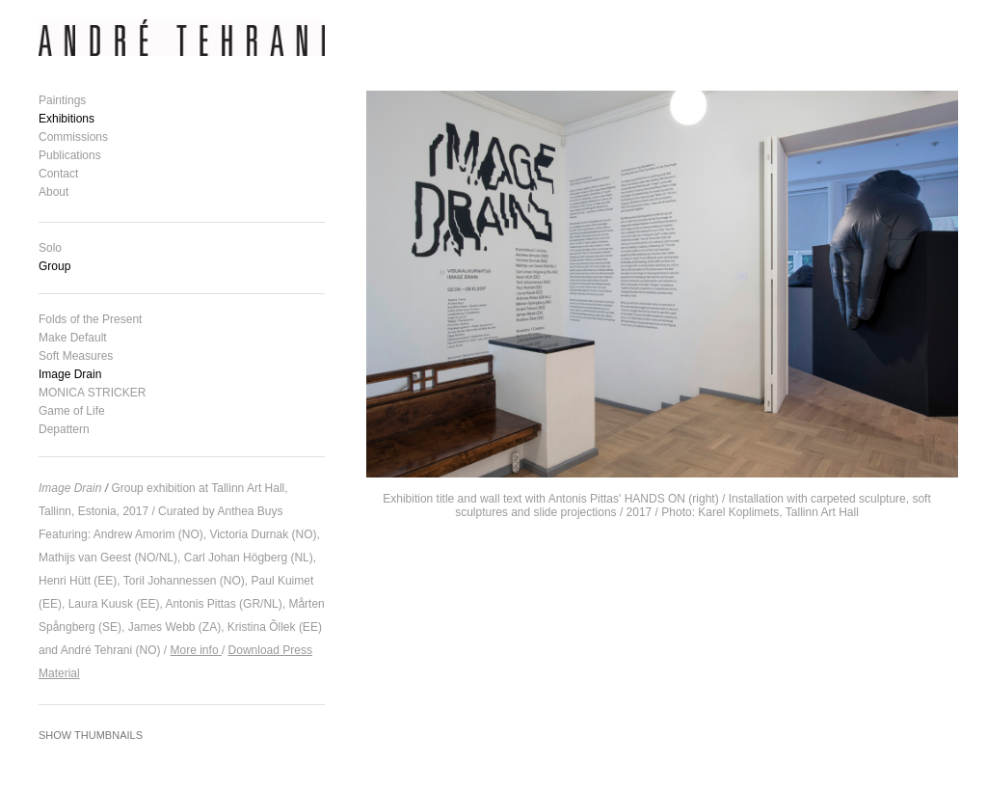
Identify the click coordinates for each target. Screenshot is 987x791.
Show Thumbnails (91, 735)
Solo (50, 248)
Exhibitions (66, 118)
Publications (70, 155)
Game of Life (72, 411)
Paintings (62, 100)
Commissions (73, 137)
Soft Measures (76, 356)
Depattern (64, 429)
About (53, 192)
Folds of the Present (90, 319)
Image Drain (70, 374)
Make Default (73, 337)
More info (195, 650)
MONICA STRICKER (92, 392)
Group (54, 266)
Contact (58, 173)
